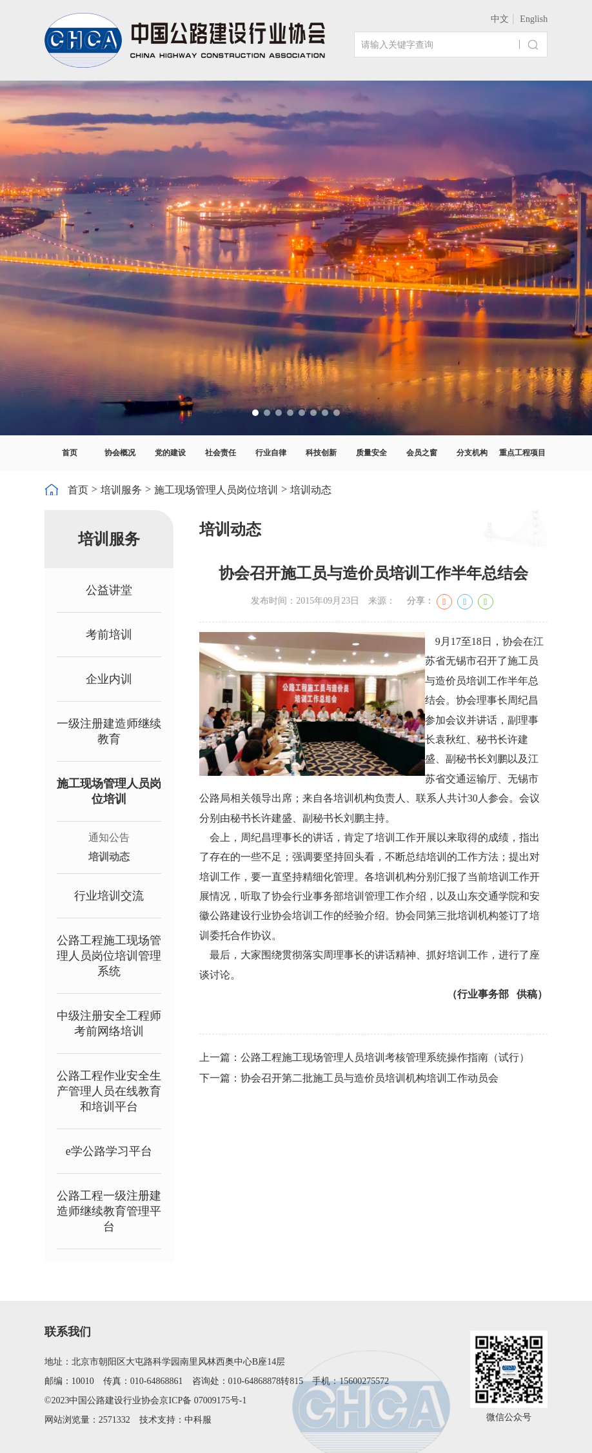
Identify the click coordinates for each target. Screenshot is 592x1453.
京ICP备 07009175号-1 (202, 1400)
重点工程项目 (522, 452)
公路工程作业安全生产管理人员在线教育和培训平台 (109, 1091)
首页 (69, 452)
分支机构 (472, 452)
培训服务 (121, 489)
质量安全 (371, 452)
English (534, 19)
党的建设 (170, 452)
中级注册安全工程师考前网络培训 (109, 1023)
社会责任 (220, 452)
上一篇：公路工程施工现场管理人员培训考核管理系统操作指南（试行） (364, 1057)
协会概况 (119, 452)
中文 (500, 19)
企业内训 (109, 679)
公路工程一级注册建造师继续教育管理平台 (109, 1211)
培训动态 (310, 489)
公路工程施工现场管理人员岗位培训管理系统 (109, 956)
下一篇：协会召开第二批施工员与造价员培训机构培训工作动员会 (348, 1077)
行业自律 (270, 452)
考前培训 (109, 634)
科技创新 (321, 452)
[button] (255, 413)
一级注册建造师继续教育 (109, 731)
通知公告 (109, 837)
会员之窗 (421, 452)
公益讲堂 (109, 590)
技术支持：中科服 (175, 1420)
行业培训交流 (109, 895)
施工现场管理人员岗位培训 (216, 489)
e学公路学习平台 (109, 1151)
